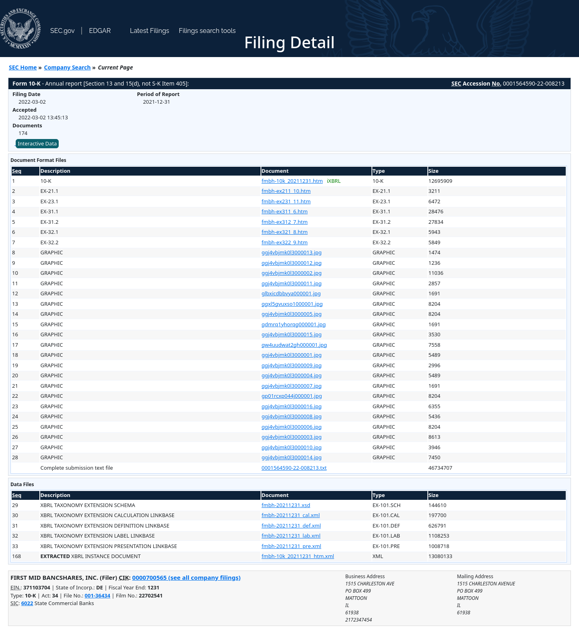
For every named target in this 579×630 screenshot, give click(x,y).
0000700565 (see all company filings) (186, 577)
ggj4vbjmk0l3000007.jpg (292, 385)
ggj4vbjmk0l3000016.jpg (292, 406)
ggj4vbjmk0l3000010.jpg (292, 447)
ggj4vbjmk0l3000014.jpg (292, 457)
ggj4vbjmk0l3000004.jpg (292, 375)
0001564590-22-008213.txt (294, 467)
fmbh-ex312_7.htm (285, 221)
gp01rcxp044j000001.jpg (292, 395)
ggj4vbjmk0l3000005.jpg (292, 313)
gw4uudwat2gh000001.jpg (294, 344)
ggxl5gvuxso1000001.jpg (292, 303)
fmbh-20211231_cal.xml (291, 515)
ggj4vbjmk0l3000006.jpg (292, 426)
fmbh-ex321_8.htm (285, 231)
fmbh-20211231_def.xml (291, 525)
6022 (27, 603)
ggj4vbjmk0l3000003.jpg (292, 436)
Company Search (67, 67)
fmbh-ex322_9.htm (285, 242)
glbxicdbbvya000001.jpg (291, 293)
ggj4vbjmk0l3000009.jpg (292, 365)
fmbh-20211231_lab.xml (291, 535)
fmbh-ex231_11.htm (286, 201)
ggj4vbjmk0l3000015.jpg (292, 334)
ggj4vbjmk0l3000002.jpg (292, 272)
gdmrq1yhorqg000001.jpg (294, 324)
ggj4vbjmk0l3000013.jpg (292, 252)
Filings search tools (207, 31)
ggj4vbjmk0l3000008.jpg (292, 416)
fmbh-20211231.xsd (286, 505)
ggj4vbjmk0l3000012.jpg (292, 262)
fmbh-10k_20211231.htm (292, 180)
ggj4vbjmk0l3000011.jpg (292, 283)
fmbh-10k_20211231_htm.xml (298, 556)
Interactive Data (37, 143)
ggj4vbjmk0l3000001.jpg (292, 354)
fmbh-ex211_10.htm (286, 190)
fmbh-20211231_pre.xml (291, 546)
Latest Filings (149, 31)
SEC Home (23, 67)
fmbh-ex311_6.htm (285, 211)
